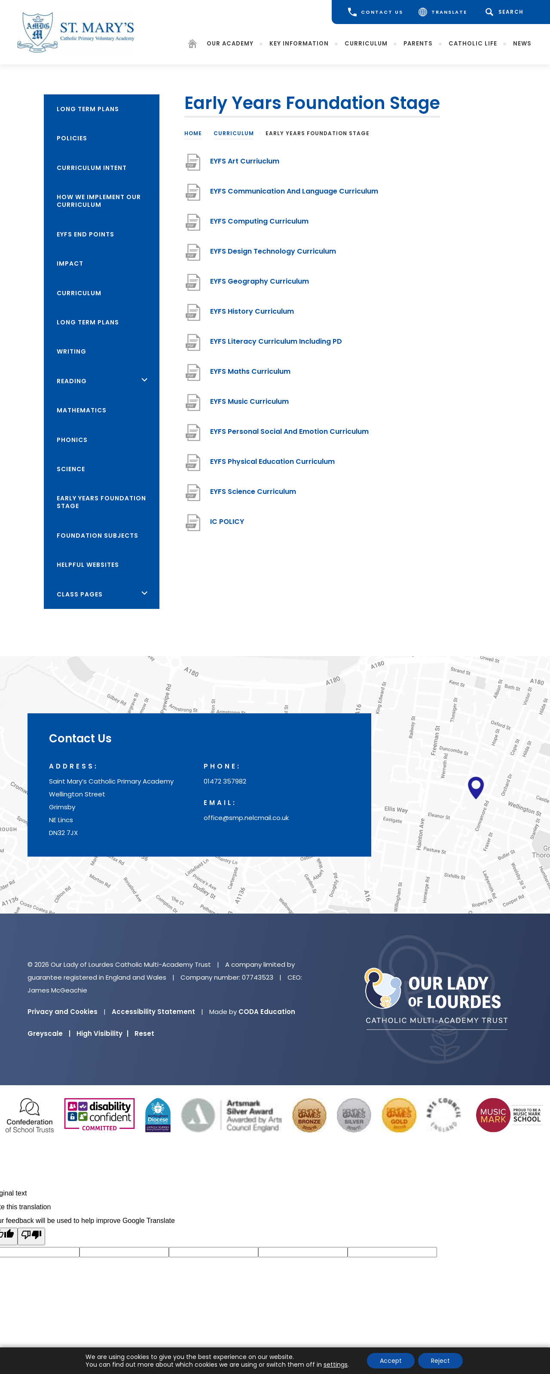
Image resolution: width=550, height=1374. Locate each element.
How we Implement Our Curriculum (99, 201)
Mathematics (82, 410)
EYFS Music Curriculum (249, 404)
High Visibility (102, 1033)
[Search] (506, 12)
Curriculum (366, 43)
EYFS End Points (85, 234)
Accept (391, 1360)
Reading (72, 381)
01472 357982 (225, 781)
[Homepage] (192, 44)
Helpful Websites (88, 564)
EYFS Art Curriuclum (244, 164)
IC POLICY (227, 525)
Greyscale (49, 1033)
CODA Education (266, 1011)
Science (71, 469)
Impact (70, 263)
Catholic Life (473, 43)
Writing (71, 351)
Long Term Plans (88, 109)
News (522, 43)
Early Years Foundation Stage (101, 502)
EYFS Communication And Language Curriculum (294, 194)
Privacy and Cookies (63, 1011)
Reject (440, 1360)
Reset (144, 1033)
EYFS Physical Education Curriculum (272, 464)
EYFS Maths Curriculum (250, 374)
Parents (418, 43)
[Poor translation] (31, 1236)
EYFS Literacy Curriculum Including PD (276, 344)
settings (336, 1364)
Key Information (299, 43)
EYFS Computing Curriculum (259, 224)
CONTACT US (375, 12)
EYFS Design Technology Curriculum (273, 254)
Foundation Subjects (97, 535)
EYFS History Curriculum (252, 314)
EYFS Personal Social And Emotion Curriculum (289, 434)
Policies (72, 138)
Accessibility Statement (153, 1011)
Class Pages (80, 594)
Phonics (72, 440)
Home (193, 133)
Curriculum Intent (92, 167)
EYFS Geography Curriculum (259, 284)
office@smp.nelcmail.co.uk (246, 817)
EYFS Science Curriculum (253, 494)
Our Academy (230, 43)
